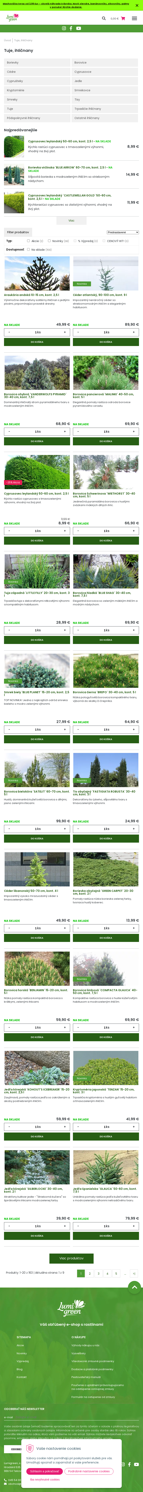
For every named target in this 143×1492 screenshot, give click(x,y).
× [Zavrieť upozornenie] (137, 5)
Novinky (60, 241)
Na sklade (42, 250)
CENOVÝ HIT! (118, 241)
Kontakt (22, 1377)
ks (39, 332)
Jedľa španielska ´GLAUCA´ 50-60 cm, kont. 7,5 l (105, 1190)
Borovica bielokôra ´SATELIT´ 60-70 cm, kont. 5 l (37, 793)
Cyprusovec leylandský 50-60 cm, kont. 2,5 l (60, 141)
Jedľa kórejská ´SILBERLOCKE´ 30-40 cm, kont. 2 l (33, 1190)
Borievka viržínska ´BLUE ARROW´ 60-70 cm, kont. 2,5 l (67, 167)
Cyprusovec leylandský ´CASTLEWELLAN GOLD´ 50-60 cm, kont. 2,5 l (69, 197)
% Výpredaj (88, 241)
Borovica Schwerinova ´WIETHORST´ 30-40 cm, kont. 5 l (104, 495)
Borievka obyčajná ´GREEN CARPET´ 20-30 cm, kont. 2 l (103, 892)
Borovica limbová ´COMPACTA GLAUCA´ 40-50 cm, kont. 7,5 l (105, 991)
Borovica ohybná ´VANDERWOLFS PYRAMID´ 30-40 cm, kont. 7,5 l (35, 395)
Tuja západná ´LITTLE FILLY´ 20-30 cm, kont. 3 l (37, 594)
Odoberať (18, 1449)
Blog (19, 1369)
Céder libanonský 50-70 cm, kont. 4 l (31, 891)
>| (134, 1274)
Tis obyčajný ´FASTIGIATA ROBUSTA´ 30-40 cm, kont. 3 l (104, 793)
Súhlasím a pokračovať (44, 1471)
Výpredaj (23, 1361)
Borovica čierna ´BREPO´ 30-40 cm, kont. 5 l (104, 692)
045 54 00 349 (17, 1480)
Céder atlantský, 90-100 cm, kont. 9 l (100, 295)
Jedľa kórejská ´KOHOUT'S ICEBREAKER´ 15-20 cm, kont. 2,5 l (36, 1090)
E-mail (8, 1417)
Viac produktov (71, 1258)
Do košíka (37, 342)
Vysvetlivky (79, 1353)
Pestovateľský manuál (86, 1377)
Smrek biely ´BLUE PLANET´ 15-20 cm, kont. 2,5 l (36, 693)
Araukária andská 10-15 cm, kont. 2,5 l (31, 295)
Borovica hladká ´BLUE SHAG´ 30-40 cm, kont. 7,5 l (102, 594)
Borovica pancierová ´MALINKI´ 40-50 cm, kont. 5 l (103, 395)
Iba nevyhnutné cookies (45, 1479)
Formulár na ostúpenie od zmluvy (93, 1397)
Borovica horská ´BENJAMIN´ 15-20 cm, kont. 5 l (36, 991)
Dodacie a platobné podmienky (92, 1369)
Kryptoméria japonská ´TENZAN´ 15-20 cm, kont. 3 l (104, 1090)
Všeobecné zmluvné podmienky (93, 1361)
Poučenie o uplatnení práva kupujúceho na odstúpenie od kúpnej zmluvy (98, 1387)
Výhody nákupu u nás (85, 1345)
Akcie (37, 241)
